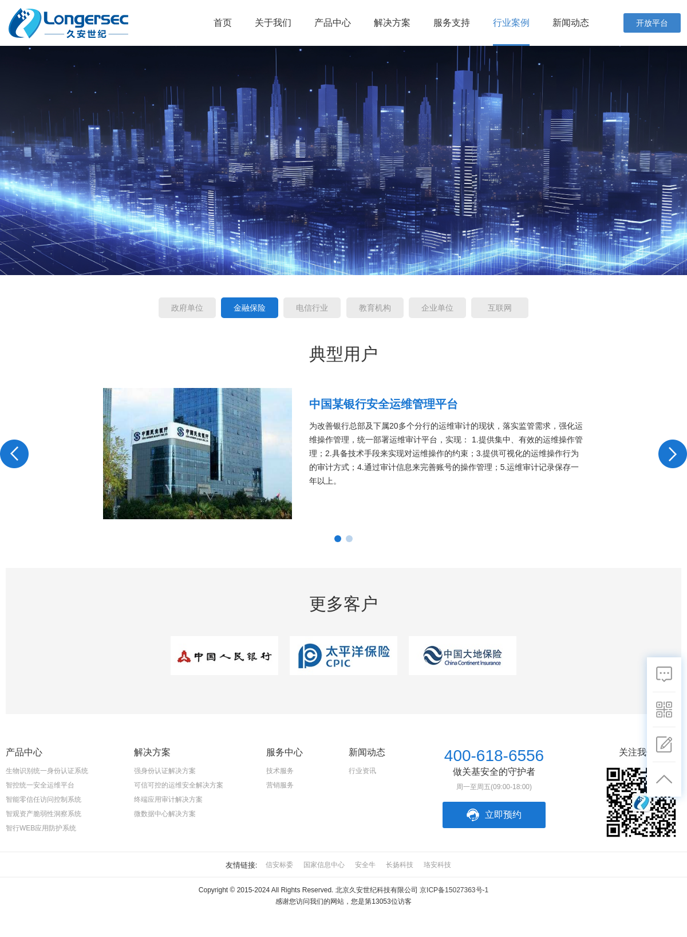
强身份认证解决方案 (165, 771)
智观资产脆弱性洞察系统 (43, 814)
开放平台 (652, 23)
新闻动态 (570, 23)
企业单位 (437, 307)
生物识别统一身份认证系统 (47, 771)
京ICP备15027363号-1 (454, 890)
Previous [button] (14, 454)
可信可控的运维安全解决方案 (178, 785)
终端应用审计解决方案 (168, 799)
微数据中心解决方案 (165, 814)
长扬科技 (399, 865)
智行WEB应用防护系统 (41, 828)
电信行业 (312, 307)
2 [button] (349, 538)
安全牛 (365, 865)
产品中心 (332, 23)
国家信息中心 (324, 865)
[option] (343, 453)
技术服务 (280, 771)
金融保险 (250, 307)
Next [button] (672, 454)
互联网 (500, 307)
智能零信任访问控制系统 (43, 799)
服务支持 (451, 23)
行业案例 (511, 23)
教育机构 (375, 307)
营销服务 (280, 785)
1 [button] (337, 538)
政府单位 (187, 307)
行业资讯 (362, 771)
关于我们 (273, 23)
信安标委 (279, 865)
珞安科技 (437, 865)
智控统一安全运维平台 (40, 785)
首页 (223, 23)
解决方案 (392, 23)
